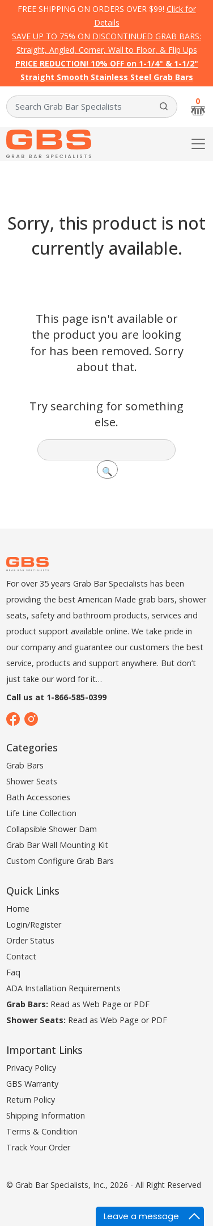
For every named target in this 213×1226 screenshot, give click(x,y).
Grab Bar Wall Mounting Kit (57, 845)
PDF (142, 1004)
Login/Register (33, 924)
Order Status (30, 940)
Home (17, 908)
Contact (21, 956)
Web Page (102, 1004)
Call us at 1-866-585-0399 (56, 697)
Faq (13, 972)
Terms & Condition (42, 1131)
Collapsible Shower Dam (51, 829)
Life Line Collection (41, 813)
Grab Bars (25, 765)
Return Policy (30, 1099)
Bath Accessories (38, 797)
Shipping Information (45, 1115)
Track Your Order (38, 1147)
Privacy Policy (31, 1067)
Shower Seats (31, 781)
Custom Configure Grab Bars (60, 860)
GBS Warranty (32, 1083)
